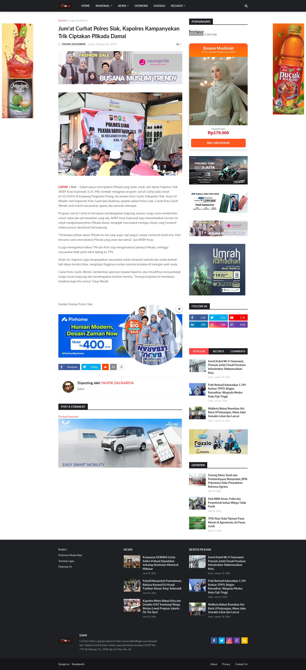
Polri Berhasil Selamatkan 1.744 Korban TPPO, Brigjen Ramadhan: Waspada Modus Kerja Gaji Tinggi (227, 390)
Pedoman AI (65, 566)
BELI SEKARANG (218, 142)
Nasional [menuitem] (103, 5)
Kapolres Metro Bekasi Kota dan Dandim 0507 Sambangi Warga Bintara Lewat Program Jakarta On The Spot (162, 606)
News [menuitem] (122, 5)
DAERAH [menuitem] (159, 5)
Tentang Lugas (66, 561)
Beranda (62, 20)
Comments (237, 351)
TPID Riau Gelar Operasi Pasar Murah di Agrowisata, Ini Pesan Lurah (226, 522)
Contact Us (241, 664)
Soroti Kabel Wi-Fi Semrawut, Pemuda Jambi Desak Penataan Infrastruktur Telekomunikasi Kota (227, 367)
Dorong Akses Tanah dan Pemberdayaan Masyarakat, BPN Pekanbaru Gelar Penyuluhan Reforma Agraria (227, 480)
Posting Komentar (68, 416)
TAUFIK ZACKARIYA (117, 383)
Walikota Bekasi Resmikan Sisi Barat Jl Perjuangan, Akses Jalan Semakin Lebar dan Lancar (227, 412)
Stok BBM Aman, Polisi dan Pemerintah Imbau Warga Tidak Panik (227, 502)
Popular (199, 351)
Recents (218, 351)
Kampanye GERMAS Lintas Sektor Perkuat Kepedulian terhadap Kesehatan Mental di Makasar (160, 563)
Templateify (78, 664)
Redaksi (62, 549)
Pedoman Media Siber (70, 555)
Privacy (226, 664)
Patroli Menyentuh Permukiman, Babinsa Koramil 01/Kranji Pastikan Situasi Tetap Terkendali (162, 584)
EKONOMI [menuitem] (141, 5)
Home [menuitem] (85, 5)
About (213, 664)
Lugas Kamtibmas (78, 20)
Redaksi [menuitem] (177, 5)
